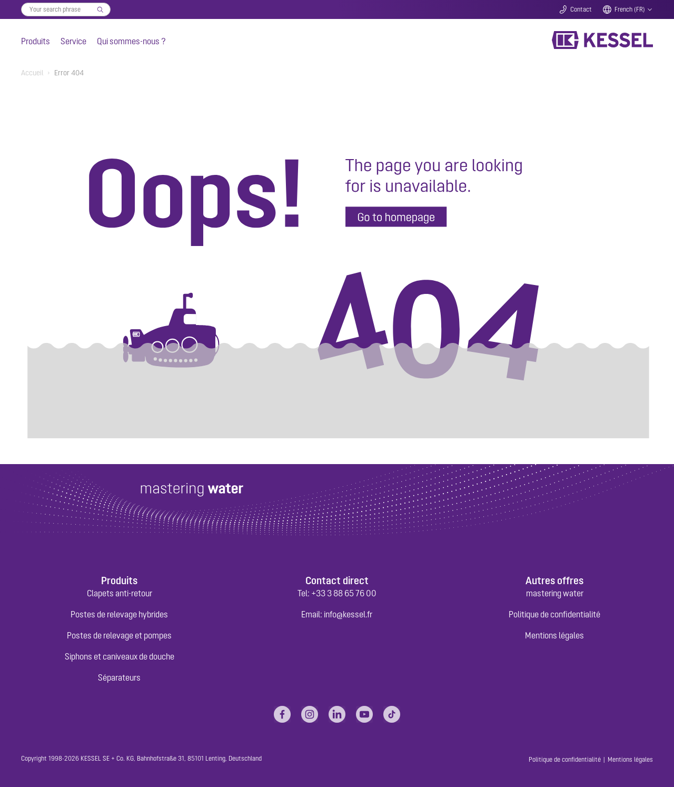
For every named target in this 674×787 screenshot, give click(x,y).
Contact (581, 9)
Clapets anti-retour (119, 593)
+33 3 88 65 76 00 (343, 593)
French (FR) (629, 9)
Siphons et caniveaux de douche (119, 656)
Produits (35, 41)
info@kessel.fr (348, 614)
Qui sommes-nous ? (131, 41)
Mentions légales (554, 635)
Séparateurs (119, 677)
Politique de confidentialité (554, 614)
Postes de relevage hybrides (119, 614)
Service (73, 41)
